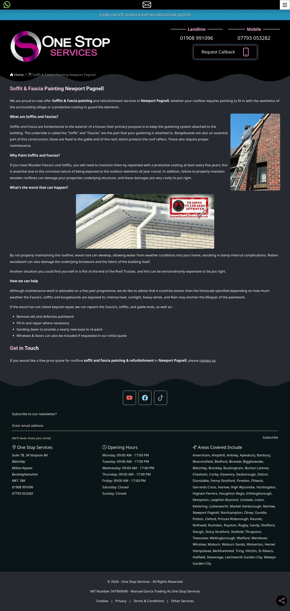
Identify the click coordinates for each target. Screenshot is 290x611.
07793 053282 (254, 38)
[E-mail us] (147, 5)
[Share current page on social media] (281, 600)
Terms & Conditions (148, 601)
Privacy (121, 601)
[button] (129, 398)
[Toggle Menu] (285, 5)
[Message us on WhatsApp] (7, 5)
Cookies (102, 601)
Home (17, 74)
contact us (207, 360)
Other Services (182, 601)
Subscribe (270, 437)
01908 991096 (196, 38)
